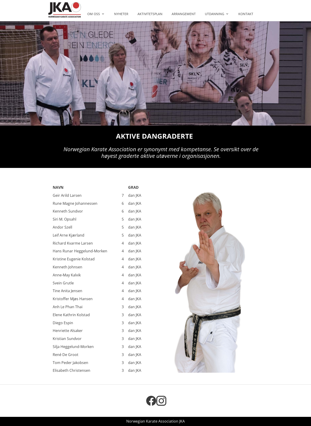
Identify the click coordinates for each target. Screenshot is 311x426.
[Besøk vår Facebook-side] (151, 401)
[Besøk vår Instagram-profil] (161, 401)
